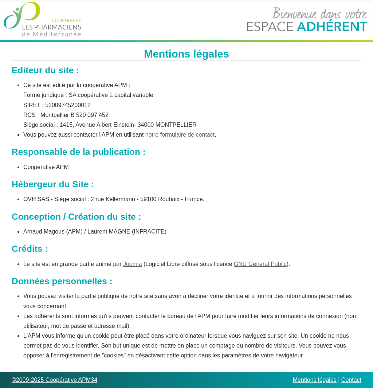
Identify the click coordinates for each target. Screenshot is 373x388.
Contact (351, 380)
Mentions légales (315, 380)
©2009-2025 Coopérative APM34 (54, 380)
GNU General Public (260, 264)
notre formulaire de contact (180, 135)
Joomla (132, 264)
